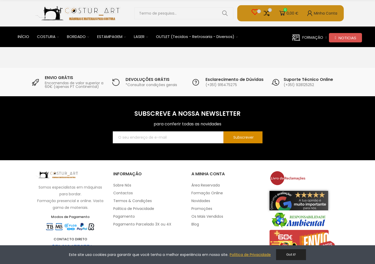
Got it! (291, 254)
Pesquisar (225, 13)
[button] (345, 37)
